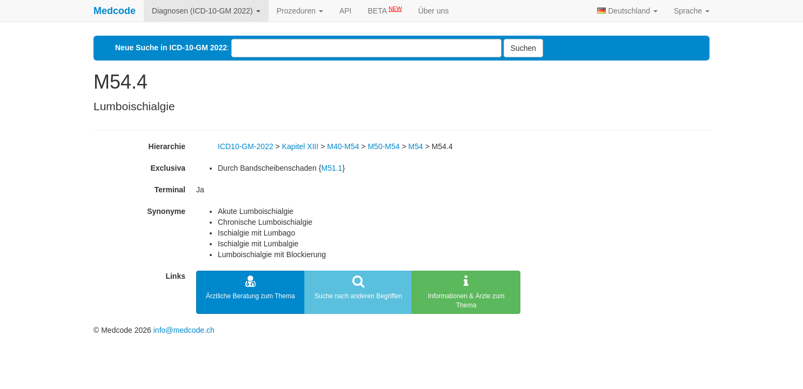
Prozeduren (300, 10)
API (345, 10)
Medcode (114, 10)
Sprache (692, 10)
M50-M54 (383, 146)
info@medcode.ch (184, 330)
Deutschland (627, 10)
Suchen (523, 48)
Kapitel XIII (300, 146)
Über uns (433, 10)
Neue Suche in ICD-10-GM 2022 (171, 47)
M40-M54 (343, 146)
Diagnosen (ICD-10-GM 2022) (206, 10)
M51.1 (331, 168)
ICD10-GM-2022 (245, 146)
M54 (416, 146)
